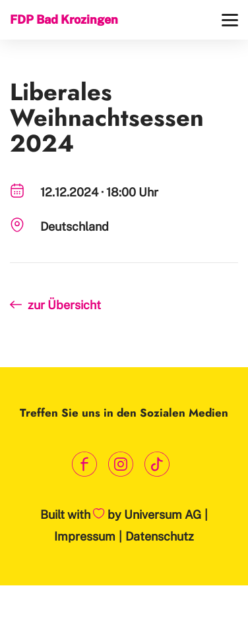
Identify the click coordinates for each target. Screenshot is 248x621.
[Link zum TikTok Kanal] (157, 464)
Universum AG (162, 514)
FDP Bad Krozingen (64, 19)
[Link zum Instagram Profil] (121, 464)
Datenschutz (159, 536)
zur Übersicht (64, 305)
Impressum (84, 536)
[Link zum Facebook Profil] (85, 464)
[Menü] (230, 20)
